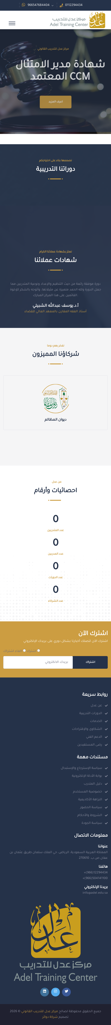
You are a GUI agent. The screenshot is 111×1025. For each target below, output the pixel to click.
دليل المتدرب (93, 784)
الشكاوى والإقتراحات (87, 729)
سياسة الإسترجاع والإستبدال (81, 768)
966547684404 (39, 5)
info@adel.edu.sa (95, 893)
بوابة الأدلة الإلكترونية (87, 776)
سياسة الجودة (92, 823)
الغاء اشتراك (14, 651)
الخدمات (96, 721)
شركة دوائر (50, 1017)
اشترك (33, 651)
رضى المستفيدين (89, 745)
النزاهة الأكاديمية (90, 800)
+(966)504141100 (95, 878)
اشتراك (90, 662)
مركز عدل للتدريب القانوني (39, 1011)
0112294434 (74, 5)
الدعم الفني (94, 737)
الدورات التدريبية (90, 713)
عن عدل (96, 706)
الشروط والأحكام (89, 815)
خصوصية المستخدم (87, 792)
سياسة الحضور (91, 807)
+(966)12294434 (96, 873)
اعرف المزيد (56, 116)
